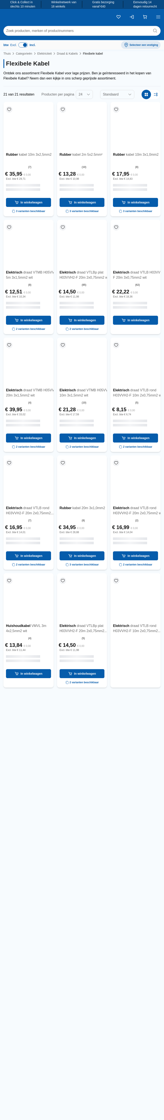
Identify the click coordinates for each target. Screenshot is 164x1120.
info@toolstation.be (116, 1103)
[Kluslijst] (118, 17)
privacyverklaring (145, 959)
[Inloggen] (131, 17)
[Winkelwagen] (145, 17)
